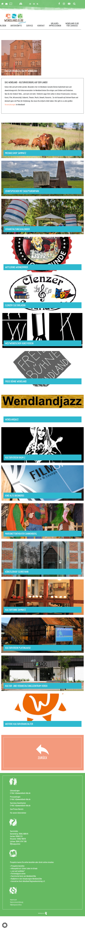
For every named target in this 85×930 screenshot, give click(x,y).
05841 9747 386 (21, 841)
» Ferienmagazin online (17, 873)
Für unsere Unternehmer (18, 813)
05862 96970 (21, 839)
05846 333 (19, 836)
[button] (5, 925)
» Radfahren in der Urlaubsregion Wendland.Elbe (26, 879)
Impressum (13, 899)
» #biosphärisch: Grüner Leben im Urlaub (23, 868)
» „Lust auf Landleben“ (17, 871)
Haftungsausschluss (16, 905)
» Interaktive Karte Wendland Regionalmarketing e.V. (27, 881)
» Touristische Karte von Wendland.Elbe (23, 876)
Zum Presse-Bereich (16, 809)
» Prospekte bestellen (17, 866)
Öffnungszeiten (15, 844)
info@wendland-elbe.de (22, 793)
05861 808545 (23, 834)
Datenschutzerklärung (16, 902)
